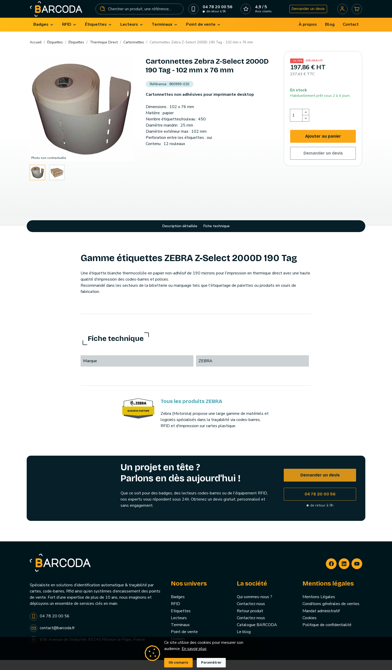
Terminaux (180, 635)
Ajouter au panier (323, 145)
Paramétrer (211, 663)
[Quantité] (296, 125)
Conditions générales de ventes (330, 614)
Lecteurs (179, 627)
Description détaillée (179, 236)
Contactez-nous (251, 614)
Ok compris (178, 663)
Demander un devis (304, 14)
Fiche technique (216, 236)
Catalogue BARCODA (257, 635)
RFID (175, 614)
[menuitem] (43, 34)
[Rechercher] (140, 13)
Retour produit (250, 621)
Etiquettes (181, 621)
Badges (178, 607)
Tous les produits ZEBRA (191, 411)
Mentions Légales (318, 607)
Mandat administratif (321, 621)
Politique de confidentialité (326, 635)
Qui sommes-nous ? (254, 607)
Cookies (309, 627)
